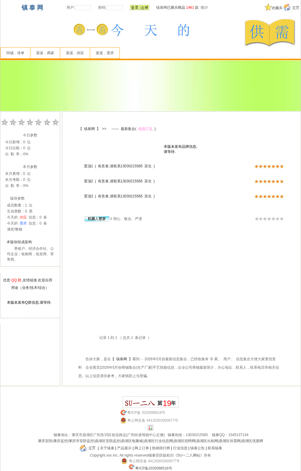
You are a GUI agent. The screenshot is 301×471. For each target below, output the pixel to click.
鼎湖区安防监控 (107, 441)
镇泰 (57, 435)
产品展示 (124, 448)
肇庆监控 (60, 441)
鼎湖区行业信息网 (158, 441)
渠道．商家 (45, 53)
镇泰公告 (197, 448)
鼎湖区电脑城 (132, 441)
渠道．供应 (75, 53)
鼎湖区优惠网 (252, 441)
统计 (204, 7)
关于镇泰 (107, 448)
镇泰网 (161, 7)
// (98, 219)
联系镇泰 (215, 448)
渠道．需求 (105, 53)
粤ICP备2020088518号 (153, 468)
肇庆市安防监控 (81, 441)
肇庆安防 (45, 441)
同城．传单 (15, 53)
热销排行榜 (161, 448)
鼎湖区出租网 (207, 441)
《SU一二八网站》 (189, 455)
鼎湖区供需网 (229, 441)
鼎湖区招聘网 (184, 441)
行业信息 (180, 448)
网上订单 (142, 448)
